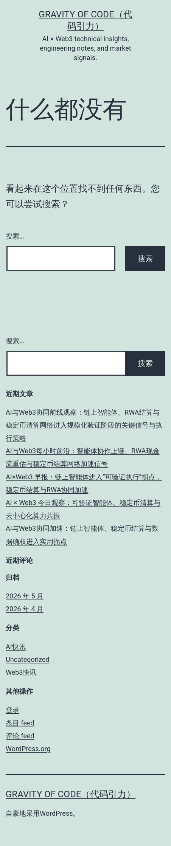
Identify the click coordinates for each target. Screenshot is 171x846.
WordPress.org (28, 749)
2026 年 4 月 (25, 609)
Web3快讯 (21, 672)
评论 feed (20, 736)
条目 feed (20, 723)
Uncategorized (28, 659)
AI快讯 (16, 647)
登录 (12, 710)
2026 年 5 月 (25, 596)
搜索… (15, 236)
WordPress (56, 813)
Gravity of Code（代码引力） (70, 794)
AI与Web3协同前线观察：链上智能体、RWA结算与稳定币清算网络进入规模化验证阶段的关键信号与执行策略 (84, 425)
